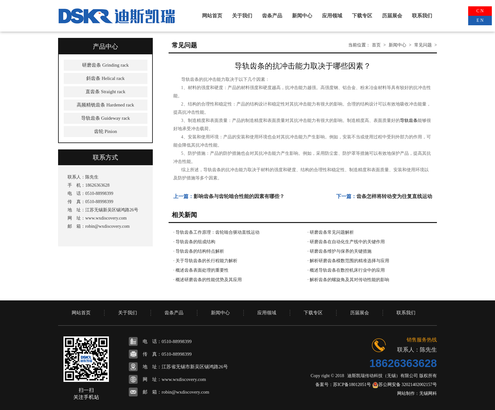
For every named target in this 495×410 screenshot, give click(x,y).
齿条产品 (272, 15)
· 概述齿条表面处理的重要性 (201, 270)
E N (479, 20)
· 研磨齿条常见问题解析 (330, 232)
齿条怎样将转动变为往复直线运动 (394, 196)
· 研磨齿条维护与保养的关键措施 (339, 251)
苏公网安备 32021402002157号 (404, 384)
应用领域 (332, 15)
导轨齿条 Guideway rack (105, 118)
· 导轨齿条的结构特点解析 (198, 251)
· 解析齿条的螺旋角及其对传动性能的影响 (348, 279)
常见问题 (423, 45)
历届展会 (392, 15)
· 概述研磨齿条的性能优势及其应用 (207, 279)
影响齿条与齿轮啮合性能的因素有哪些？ (239, 196)
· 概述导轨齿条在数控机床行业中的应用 (346, 270)
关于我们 (242, 15)
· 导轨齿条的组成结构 (194, 241)
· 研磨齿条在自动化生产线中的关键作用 (346, 241)
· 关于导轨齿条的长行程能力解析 (205, 260)
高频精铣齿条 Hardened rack (105, 104)
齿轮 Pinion (105, 131)
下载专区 (362, 15)
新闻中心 (302, 15)
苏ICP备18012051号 (352, 384)
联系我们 (422, 15)
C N (480, 11)
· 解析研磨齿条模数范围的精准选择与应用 (348, 260)
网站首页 (212, 15)
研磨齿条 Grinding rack (105, 65)
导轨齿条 (409, 120)
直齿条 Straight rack (105, 91)
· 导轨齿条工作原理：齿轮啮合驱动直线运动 (216, 232)
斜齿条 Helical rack (105, 78)
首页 (376, 45)
